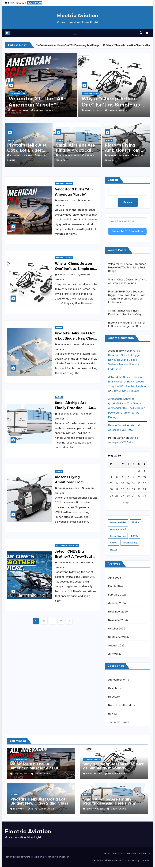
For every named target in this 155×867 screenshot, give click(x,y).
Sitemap (146, 860)
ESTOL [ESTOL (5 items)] (134, 536)
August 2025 (116, 645)
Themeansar (62, 857)
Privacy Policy (132, 860)
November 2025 (118, 620)
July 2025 (114, 654)
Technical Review (17, 93)
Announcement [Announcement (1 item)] (118, 529)
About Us (117, 853)
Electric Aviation (77, 15)
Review (11, 140)
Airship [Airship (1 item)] (135, 522)
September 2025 (118, 637)
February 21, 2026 (21, 155)
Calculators (115, 688)
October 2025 (116, 628)
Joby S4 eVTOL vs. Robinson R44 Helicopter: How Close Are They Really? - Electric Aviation (127, 382)
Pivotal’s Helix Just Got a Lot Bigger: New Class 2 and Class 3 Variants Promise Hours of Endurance (124, 360)
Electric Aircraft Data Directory (107, 860)
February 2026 (117, 594)
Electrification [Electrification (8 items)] (118, 536)
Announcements (118, 679)
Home (107, 853)
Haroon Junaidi (42, 110)
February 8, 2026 (69, 155)
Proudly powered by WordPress (20, 857)
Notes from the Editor (67, 546)
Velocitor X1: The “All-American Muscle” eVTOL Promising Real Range (127, 268)
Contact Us (144, 853)
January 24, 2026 (118, 155)
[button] (141, 33)
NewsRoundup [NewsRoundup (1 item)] (130, 543)
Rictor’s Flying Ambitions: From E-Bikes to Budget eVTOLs (76, 482)
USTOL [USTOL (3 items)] (113, 550)
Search (112, 180)
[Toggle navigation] (75, 33)
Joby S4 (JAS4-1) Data (125, 390)
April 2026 (114, 577)
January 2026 (117, 603)
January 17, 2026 (68, 562)
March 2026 (115, 586)
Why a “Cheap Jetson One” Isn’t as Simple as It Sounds (113, 104)
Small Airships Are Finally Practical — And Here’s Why (76, 150)
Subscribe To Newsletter (127, 231)
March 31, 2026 (94, 110)
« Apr (126, 502)
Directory (114, 696)
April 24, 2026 (20, 110)
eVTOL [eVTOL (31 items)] (113, 543)
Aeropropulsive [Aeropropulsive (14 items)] (118, 522)
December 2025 (118, 611)
